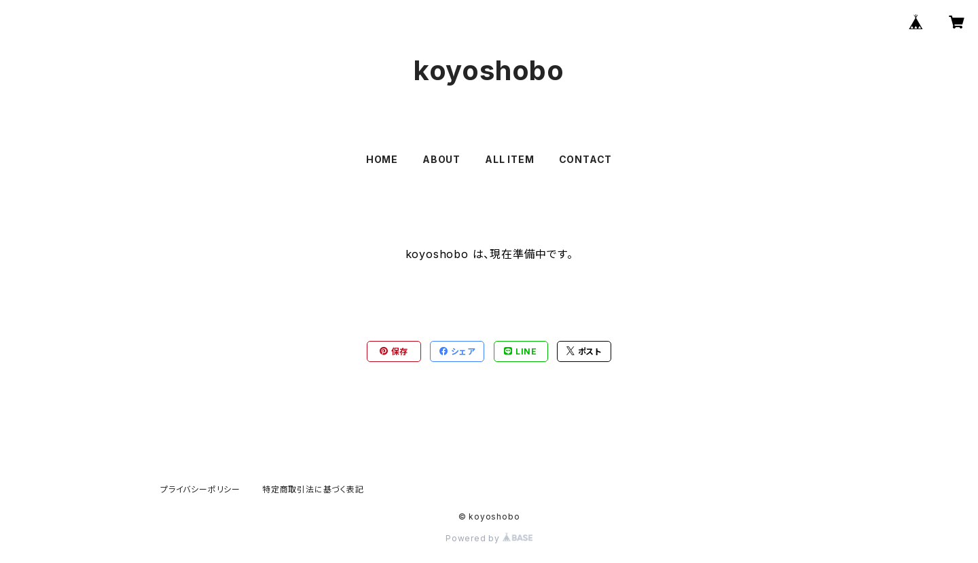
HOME (382, 159)
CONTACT (586, 159)
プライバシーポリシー (200, 489)
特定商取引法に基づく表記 (313, 489)
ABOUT (441, 159)
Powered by (489, 538)
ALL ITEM (509, 159)
